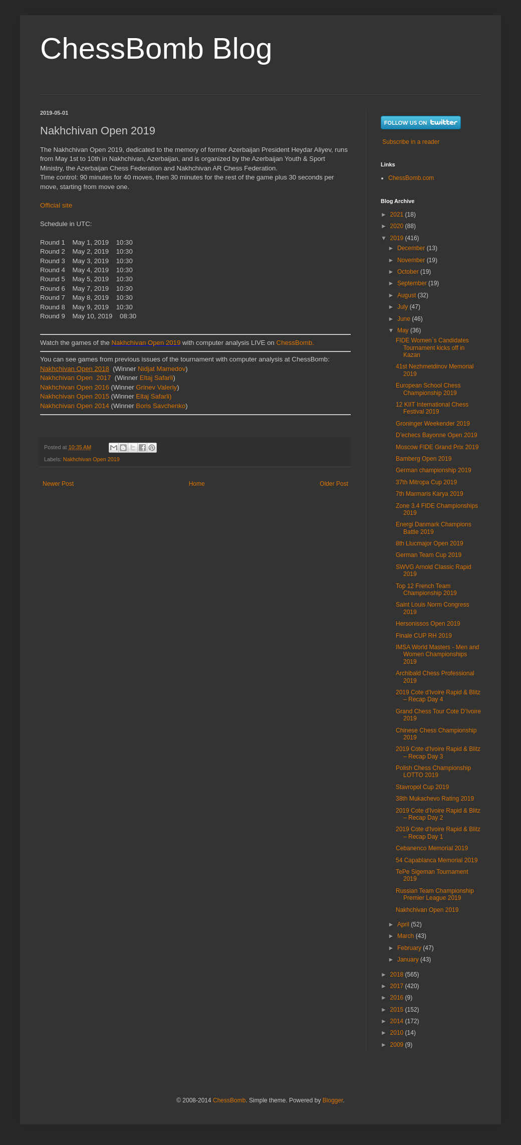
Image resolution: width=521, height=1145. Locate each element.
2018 (397, 974)
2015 (397, 1009)
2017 (397, 986)
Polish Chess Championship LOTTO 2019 (433, 772)
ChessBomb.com (411, 177)
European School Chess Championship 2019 (428, 389)
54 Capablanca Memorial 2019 (436, 860)
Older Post (334, 483)
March (406, 935)
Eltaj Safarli (155, 377)
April (404, 924)
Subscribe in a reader (410, 141)
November (412, 260)
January (408, 959)
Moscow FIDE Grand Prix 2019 (437, 447)
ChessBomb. (296, 342)
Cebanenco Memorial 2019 (432, 848)
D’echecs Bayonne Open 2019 (436, 435)
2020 (397, 226)
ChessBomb (229, 1100)
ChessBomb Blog (156, 48)
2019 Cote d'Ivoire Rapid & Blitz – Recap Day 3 (438, 752)
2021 (397, 214)
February (410, 947)
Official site (56, 205)
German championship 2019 (433, 470)
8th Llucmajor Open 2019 (429, 543)
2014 (397, 1021)
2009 (397, 1044)
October (408, 271)
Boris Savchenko (160, 406)
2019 (397, 238)
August (407, 295)
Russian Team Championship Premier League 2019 (435, 894)
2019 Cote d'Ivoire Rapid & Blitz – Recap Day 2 (438, 814)
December (412, 248)
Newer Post (58, 483)
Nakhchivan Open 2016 (74, 387)
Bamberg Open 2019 (423, 458)
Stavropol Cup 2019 (422, 787)
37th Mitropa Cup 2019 (426, 482)
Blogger (333, 1100)
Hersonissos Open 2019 (428, 623)
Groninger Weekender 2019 (433, 423)
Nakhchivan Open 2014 (74, 406)
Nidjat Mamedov (161, 368)
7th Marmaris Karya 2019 (429, 493)
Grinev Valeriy (156, 387)
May (403, 330)
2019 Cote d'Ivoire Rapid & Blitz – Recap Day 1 (438, 833)
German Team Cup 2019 (428, 554)
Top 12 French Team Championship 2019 (426, 590)
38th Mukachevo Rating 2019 (435, 798)
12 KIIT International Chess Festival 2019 (432, 408)
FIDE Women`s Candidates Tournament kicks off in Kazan (432, 347)
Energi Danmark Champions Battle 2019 (433, 528)
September (412, 283)
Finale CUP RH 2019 (424, 635)
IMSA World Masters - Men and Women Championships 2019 (437, 654)
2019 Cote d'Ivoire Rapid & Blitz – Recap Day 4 (438, 696)
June (404, 318)
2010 (397, 1032)
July (403, 306)
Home (197, 483)
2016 (397, 997)
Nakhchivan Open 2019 (145, 342)
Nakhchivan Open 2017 (76, 377)
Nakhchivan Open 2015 (74, 396)
